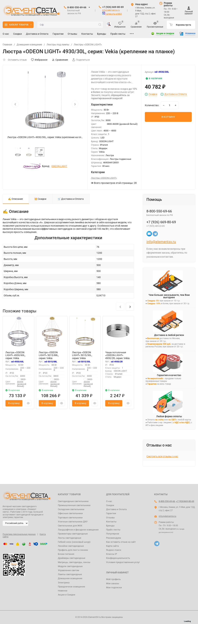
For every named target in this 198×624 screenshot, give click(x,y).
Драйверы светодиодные (71, 558)
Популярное (112, 533)
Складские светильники (71, 509)
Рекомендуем (113, 538)
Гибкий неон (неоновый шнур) (74, 542)
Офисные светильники (70, 513)
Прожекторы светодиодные (73, 533)
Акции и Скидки (66, 594)
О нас (109, 501)
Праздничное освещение (71, 586)
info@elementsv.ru (111, 10)
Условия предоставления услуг (123, 562)
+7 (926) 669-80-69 (113, 7)
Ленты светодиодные (69, 538)
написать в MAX (112, 14)
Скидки (153, 94)
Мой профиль (113, 579)
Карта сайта (112, 546)
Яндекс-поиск (113, 550)
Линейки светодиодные (71, 546)
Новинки (62, 590)
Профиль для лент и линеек (73, 550)
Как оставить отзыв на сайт (121, 542)
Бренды (110, 525)
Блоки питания (66, 554)
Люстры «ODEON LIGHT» (88, 44)
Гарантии (111, 513)
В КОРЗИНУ (168, 116)
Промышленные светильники (74, 505)
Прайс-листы (113, 529)
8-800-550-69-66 (76, 7)
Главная (7, 44)
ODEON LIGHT (59, 166)
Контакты (111, 521)
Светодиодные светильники (73, 501)
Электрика (63, 582)
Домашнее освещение (29, 44)
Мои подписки (114, 587)
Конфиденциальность (118, 558)
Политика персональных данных (19, 534)
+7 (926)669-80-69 (185, 501)
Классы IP (111, 554)
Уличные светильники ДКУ (73, 521)
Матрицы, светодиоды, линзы (74, 562)
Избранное (39, 59)
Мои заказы (112, 583)
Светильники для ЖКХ (70, 525)
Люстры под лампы (58, 44)
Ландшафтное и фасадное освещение (78, 529)
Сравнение (60, 59)
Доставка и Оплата (175, 94)
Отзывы (110, 517)
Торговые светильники (70, 517)
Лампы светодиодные (70, 574)
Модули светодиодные (70, 566)
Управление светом (68, 570)
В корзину (14, 403)
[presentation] (15, 104)
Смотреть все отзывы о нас (162, 456)
